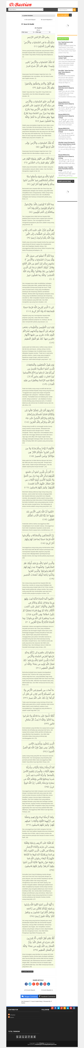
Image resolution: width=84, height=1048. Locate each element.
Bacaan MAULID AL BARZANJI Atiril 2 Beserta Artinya (66, 103)
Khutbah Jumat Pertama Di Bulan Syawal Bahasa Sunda (66, 143)
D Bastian (12, 1015)
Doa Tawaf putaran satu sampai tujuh (65, 43)
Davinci (12, 1017)
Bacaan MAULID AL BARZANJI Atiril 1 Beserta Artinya (66, 130)
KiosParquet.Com (40, 1044)
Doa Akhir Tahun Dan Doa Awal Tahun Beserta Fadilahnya (65, 72)
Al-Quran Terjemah (27, 15)
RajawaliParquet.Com (50, 1044)
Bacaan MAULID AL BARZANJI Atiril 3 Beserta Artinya (66, 88)
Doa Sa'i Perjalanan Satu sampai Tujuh (65, 57)
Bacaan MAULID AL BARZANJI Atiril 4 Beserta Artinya (66, 116)
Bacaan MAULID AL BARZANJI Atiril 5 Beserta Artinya (66, 156)
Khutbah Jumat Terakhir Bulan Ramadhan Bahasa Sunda (65, 168)
